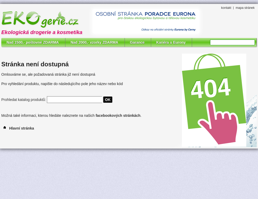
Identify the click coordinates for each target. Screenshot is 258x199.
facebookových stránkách (118, 115)
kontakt (226, 8)
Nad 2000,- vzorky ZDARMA (94, 42)
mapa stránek (245, 8)
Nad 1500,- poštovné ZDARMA (33, 42)
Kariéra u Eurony (171, 42)
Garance (137, 42)
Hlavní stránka (17, 128)
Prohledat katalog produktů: (23, 100)
